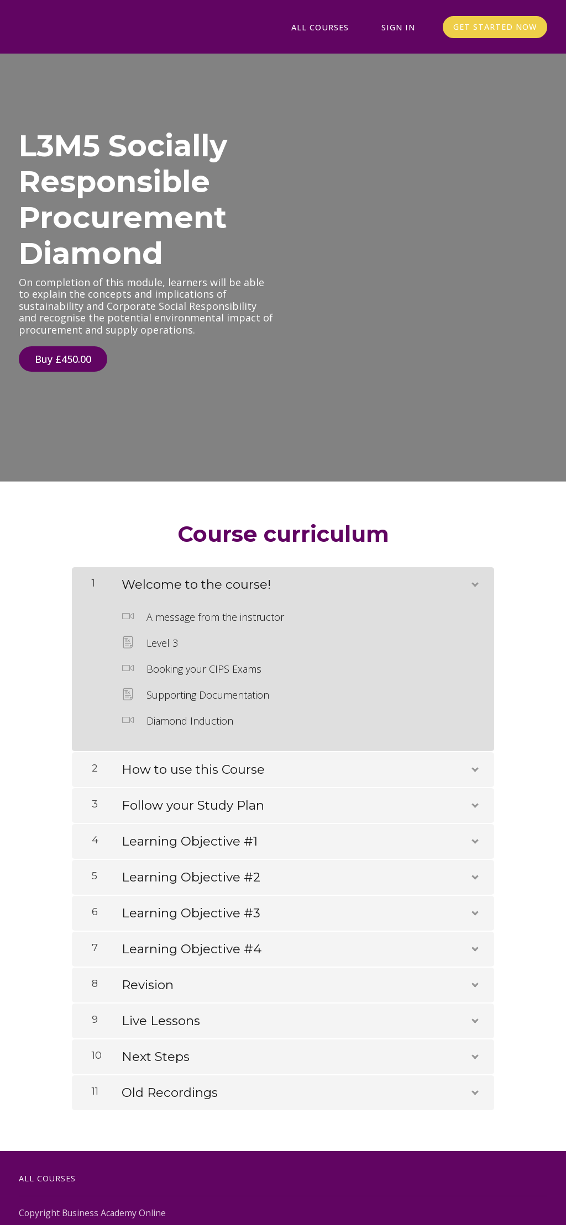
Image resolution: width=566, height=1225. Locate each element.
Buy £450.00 (63, 359)
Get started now (494, 27)
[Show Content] (474, 577)
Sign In (402, 27)
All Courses (334, 27)
